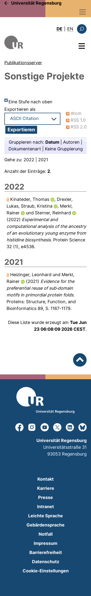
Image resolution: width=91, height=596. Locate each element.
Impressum (45, 543)
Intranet (45, 506)
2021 (43, 159)
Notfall (46, 534)
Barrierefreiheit (45, 552)
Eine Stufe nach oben (30, 101)
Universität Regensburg (36, 3)
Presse (45, 497)
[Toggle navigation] (82, 12)
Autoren (71, 142)
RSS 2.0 (79, 126)
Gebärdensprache (45, 524)
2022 (29, 159)
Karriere (45, 488)
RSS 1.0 (78, 120)
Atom (76, 113)
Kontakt (45, 479)
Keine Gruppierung (64, 148)
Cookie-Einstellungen (46, 570)
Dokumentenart (24, 148)
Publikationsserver (23, 62)
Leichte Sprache (45, 515)
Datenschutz (45, 561)
